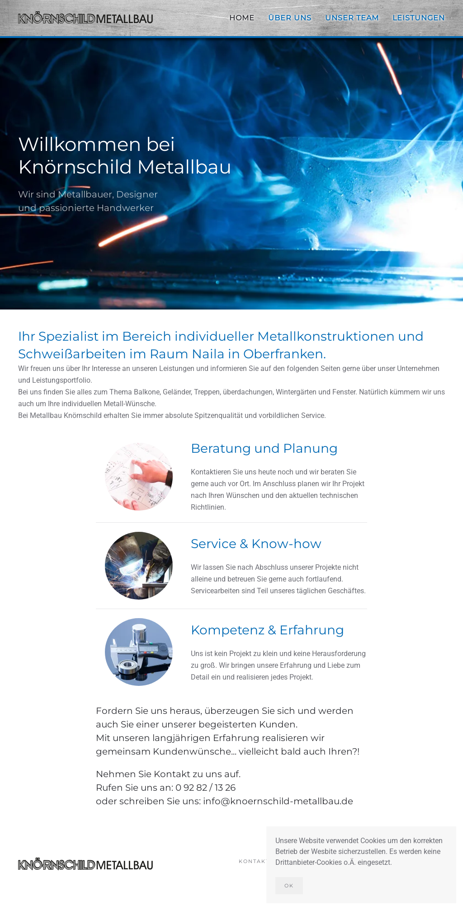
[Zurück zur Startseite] (86, 18)
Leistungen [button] (418, 18)
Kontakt (254, 862)
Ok (289, 885)
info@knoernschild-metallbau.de (278, 801)
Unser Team (352, 18)
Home (242, 18)
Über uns (290, 18)
